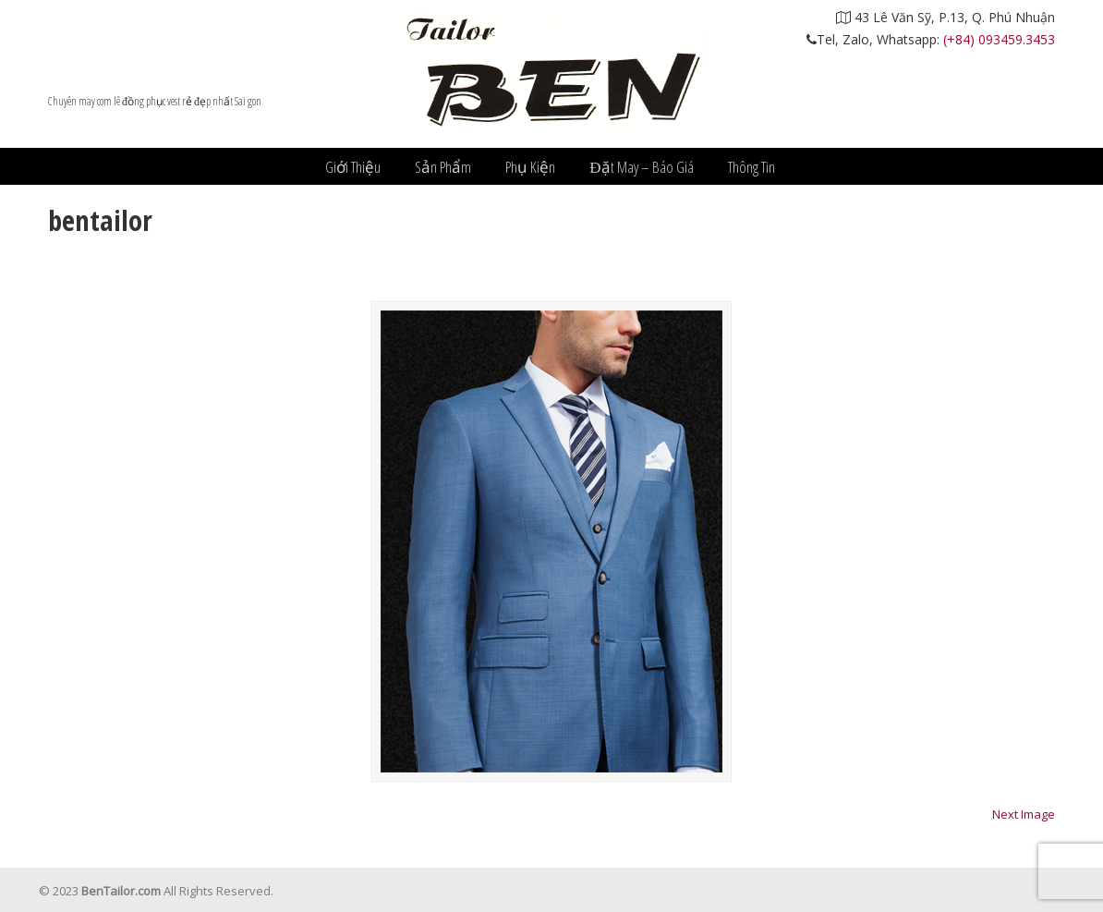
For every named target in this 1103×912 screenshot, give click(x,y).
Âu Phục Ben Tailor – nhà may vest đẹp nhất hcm (551, 74)
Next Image (1023, 814)
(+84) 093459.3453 (999, 39)
